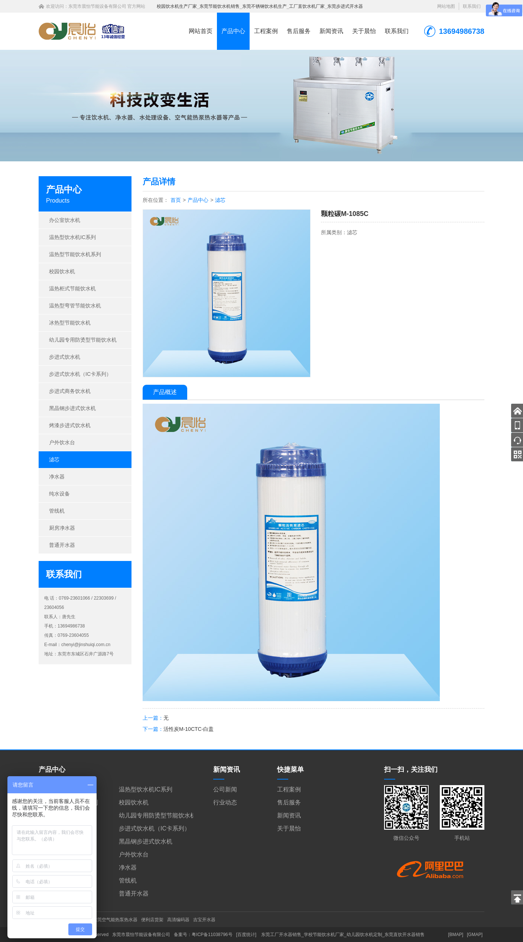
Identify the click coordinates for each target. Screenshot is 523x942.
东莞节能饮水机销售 (219, 6)
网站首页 (200, 31)
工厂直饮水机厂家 (307, 6)
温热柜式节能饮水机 (72, 288)
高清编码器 (178, 919)
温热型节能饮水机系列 (75, 254)
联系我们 (472, 6)
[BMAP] (455, 934)
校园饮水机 (62, 271)
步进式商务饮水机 (70, 391)
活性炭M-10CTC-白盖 (188, 729)
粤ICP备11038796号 (212, 934)
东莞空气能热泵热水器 (115, 919)
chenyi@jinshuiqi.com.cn (85, 644)
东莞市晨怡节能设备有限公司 (97, 6)
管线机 (57, 511)
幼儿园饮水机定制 (364, 934)
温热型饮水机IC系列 (72, 237)
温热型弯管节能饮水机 (75, 306)
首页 (175, 200)
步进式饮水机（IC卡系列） (80, 374)
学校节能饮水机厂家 (324, 934)
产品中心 (233, 31)
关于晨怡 (364, 31)
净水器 (57, 477)
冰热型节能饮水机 (70, 323)
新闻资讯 (331, 31)
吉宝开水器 (204, 919)
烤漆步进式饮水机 (70, 425)
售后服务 (299, 31)
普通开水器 (62, 545)
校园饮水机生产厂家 (177, 6)
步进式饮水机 (64, 357)
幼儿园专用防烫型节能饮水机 (83, 340)
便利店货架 (152, 919)
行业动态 (225, 802)
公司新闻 (225, 789)
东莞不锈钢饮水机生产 (264, 6)
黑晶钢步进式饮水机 (72, 408)
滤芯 (54, 459)
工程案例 (266, 31)
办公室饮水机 (64, 220)
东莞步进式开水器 (345, 6)
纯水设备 (59, 494)
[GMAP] (475, 934)
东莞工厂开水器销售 (281, 934)
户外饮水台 (62, 442)
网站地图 (446, 6)
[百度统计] (246, 934)
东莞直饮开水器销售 (404, 934)
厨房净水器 (62, 528)
